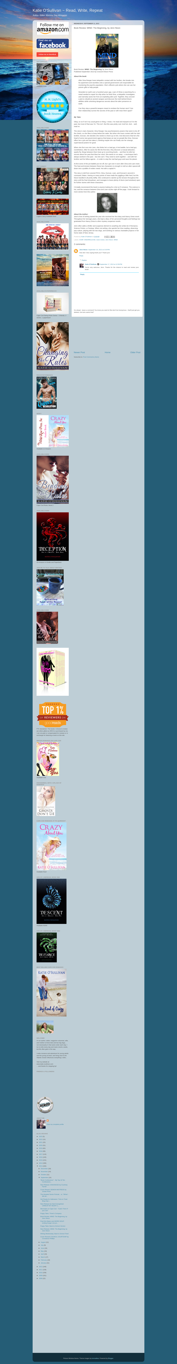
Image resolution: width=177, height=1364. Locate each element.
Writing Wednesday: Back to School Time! (54, 1234)
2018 (41, 1151)
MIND (116, 240)
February (44, 1260)
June (42, 1248)
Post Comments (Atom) (91, 357)
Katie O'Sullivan (91, 264)
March (43, 1257)
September (45, 1177)
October (44, 1174)
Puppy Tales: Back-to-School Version (52, 1226)
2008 (41, 1278)
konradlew (95, 1358)
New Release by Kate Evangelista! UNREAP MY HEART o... (52, 1205)
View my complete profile (55, 1124)
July (42, 1245)
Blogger (110, 1358)
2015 (41, 1160)
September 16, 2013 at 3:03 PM (99, 250)
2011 (41, 1269)
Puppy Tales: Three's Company (51, 1213)
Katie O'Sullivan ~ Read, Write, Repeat (68, 10)
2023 (41, 1136)
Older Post (135, 352)
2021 (41, 1142)
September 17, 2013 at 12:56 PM (111, 264)
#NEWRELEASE (90, 240)
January (44, 1263)
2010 (41, 1272)
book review (100, 240)
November (44, 1171)
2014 (41, 1163)
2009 (41, 1275)
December (44, 1168)
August (43, 1242)
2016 (41, 1157)
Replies (84, 260)
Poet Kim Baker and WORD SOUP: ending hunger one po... (52, 1222)
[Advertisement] (107, 334)
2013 (41, 1166)
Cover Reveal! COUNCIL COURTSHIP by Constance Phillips (54, 1237)
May (42, 1251)
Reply (81, 256)
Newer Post (79, 352)
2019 (41, 1148)
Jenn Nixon (109, 240)
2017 (41, 1154)
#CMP (81, 240)
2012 (41, 1266)
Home (107, 352)
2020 (41, 1145)
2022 (41, 1139)
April (42, 1254)
